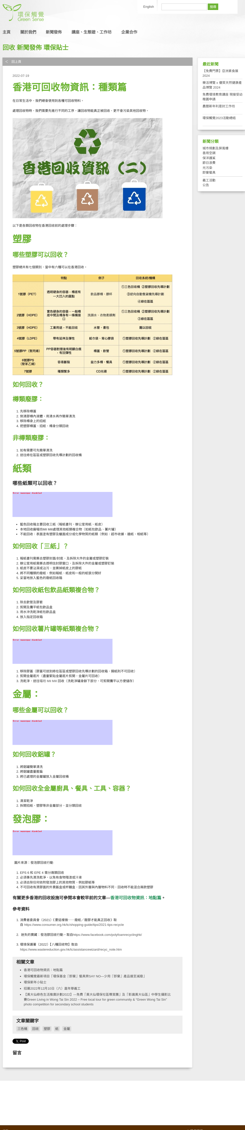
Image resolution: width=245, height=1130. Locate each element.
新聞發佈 (54, 32)
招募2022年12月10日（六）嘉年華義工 (52, 988)
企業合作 (129, 32)
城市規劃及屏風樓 (215, 148)
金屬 (67, 1029)
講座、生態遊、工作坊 (92, 32)
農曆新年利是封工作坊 (218, 106)
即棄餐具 (209, 172)
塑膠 (47, 1029)
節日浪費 (209, 163)
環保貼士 (56, 47)
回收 (8, 47)
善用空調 (209, 153)
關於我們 (28, 32)
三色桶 (22, 1029)
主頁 (6, 32)
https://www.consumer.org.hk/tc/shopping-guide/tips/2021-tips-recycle (74, 925)
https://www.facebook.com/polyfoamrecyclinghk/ (107, 935)
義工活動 (209, 180)
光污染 (207, 168)
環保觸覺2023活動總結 (219, 118)
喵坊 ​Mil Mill (49, 681)
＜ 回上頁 (13, 62)
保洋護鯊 (209, 158)
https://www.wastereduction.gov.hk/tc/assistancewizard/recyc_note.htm (71, 949)
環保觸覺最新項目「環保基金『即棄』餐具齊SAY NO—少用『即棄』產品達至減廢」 (85, 976)
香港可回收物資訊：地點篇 (43, 970)
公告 (205, 185)
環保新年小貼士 (35, 982)
